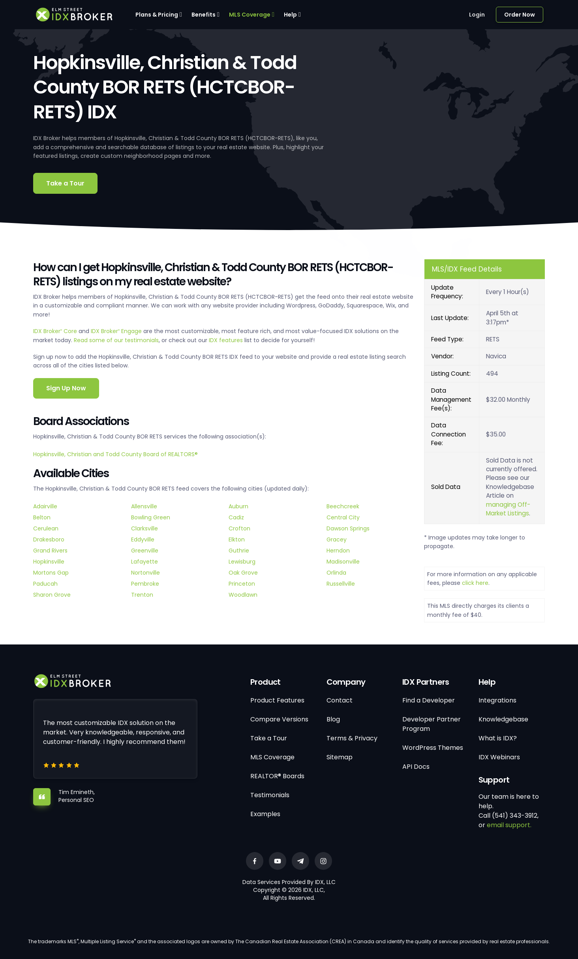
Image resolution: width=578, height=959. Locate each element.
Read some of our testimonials (116, 340)
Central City (343, 517)
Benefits (203, 15)
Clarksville (144, 528)
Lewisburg (242, 562)
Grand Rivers (50, 550)
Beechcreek (343, 506)
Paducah (45, 584)
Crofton (239, 528)
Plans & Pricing (156, 15)
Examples (265, 814)
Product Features (277, 700)
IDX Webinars (499, 757)
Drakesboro (48, 539)
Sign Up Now (66, 388)
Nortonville (145, 573)
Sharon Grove (52, 595)
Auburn (238, 506)
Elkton (237, 539)
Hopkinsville (48, 562)
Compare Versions (279, 719)
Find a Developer (428, 700)
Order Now (519, 15)
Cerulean (45, 528)
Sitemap (340, 757)
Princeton (242, 584)
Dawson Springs (348, 528)
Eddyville (142, 539)
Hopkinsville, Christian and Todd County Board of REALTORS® (115, 454)
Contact (340, 700)
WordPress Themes (432, 747)
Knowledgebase (503, 719)
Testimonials (269, 795)
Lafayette (144, 562)
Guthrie (239, 550)
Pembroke (145, 584)
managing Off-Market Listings (508, 508)
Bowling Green (150, 517)
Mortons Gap (51, 573)
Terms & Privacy (352, 738)
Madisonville (343, 562)
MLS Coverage (249, 15)
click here (475, 583)
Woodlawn (243, 595)
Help (290, 15)
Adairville (45, 506)
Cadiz (236, 517)
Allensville (144, 506)
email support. (509, 825)
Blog (333, 719)
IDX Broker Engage (117, 331)
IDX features (226, 340)
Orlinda (336, 573)
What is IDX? (498, 738)
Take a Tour (65, 183)
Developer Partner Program (431, 724)
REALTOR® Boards (277, 776)
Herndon (338, 550)
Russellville (341, 584)
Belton (42, 517)
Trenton (142, 595)
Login (477, 15)
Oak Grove (243, 573)
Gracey (337, 539)
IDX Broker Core (56, 331)
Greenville (144, 550)
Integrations (497, 700)
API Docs (416, 766)
